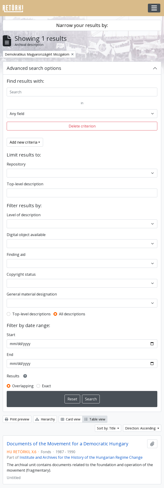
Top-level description (25, 183)
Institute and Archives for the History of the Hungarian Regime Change (81, 457)
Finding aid (16, 254)
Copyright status (21, 274)
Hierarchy (45, 419)
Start (11, 334)
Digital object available (26, 234)
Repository (16, 164)
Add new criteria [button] (23, 142)
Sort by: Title (107, 428)
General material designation (32, 294)
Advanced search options (34, 68)
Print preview (17, 419)
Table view (94, 419)
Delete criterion (82, 126)
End (10, 354)
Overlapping (23, 385)
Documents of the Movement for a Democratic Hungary (67, 444)
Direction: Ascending (140, 428)
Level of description (24, 214)
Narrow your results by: (82, 25)
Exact (46, 385)
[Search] (82, 92)
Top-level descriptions (31, 313)
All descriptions (72, 313)
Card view (70, 419)
